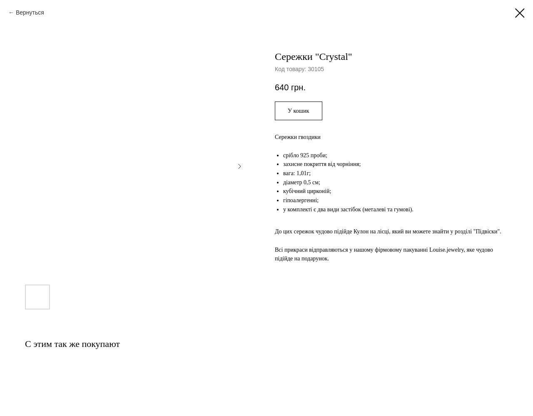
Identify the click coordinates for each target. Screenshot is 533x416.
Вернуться (30, 12)
